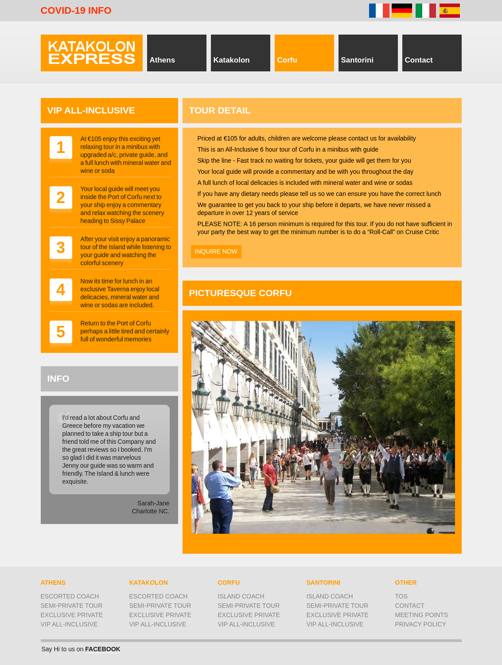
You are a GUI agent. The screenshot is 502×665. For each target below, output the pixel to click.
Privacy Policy (420, 624)
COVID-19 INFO (76, 11)
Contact (410, 605)
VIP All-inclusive (158, 624)
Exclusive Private (72, 614)
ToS (401, 596)
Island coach (241, 596)
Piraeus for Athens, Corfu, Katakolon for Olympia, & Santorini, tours (92, 53)
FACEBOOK (102, 649)
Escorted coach (70, 596)
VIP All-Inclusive (69, 624)
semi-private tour (72, 605)
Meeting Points (421, 614)
